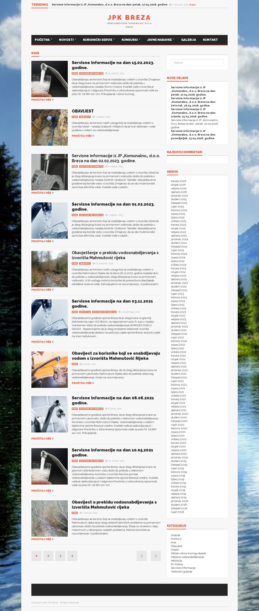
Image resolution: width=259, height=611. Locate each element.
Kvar (35, 53)
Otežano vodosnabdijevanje (187, 556)
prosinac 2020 (179, 413)
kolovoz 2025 (179, 210)
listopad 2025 (179, 202)
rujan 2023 (177, 293)
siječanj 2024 (179, 279)
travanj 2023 (178, 311)
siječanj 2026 (179, 192)
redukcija (85, 312)
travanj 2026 (178, 181)
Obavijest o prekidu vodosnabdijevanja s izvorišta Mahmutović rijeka (114, 505)
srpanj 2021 (178, 388)
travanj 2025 (178, 224)
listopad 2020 (179, 421)
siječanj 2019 (179, 497)
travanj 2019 (178, 486)
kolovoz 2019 (179, 471)
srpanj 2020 (178, 431)
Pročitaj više (41, 99)
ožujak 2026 (178, 184)
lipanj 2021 (177, 391)
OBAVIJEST (83, 111)
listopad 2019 (179, 464)
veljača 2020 (179, 450)
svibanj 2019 (178, 482)
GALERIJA (188, 40)
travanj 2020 (178, 442)
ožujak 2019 (178, 490)
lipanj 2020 (178, 435)
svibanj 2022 (178, 351)
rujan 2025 (177, 206)
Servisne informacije (91, 74)
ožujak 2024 (178, 271)
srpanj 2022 (178, 344)
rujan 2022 (177, 337)
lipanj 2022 (177, 348)
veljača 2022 (178, 362)
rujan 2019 (177, 468)
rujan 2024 (177, 250)
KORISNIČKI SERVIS (98, 40)
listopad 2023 (179, 290)
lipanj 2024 (178, 261)
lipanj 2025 (177, 217)
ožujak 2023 (178, 315)
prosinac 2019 (179, 457)
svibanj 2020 (179, 439)
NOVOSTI (66, 40)
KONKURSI (130, 40)
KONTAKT (210, 40)
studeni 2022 (179, 330)
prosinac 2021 (179, 370)
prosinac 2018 (179, 501)
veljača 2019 (178, 493)
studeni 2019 (179, 461)
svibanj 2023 (178, 308)
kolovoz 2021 (179, 384)
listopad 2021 (179, 377)
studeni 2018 (179, 504)
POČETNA (42, 40)
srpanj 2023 (178, 301)
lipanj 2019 (177, 479)
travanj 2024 (178, 268)
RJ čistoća (177, 564)
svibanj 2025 (178, 221)
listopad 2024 (179, 246)
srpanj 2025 (178, 213)
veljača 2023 (178, 319)
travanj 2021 (178, 399)
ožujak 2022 (178, 359)
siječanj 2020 (179, 453)
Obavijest (85, 117)
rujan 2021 (177, 381)
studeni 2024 (179, 242)
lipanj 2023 (177, 304)
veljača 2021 (178, 406)
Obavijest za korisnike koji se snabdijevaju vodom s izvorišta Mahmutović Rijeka (116, 356)
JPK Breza (129, 17)
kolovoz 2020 (179, 428)
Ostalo (175, 549)
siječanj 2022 (179, 366)
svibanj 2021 (178, 395)
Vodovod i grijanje (181, 571)
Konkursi (176, 538)
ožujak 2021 (178, 402)
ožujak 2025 (178, 228)
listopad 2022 (179, 333)
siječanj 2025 (179, 235)
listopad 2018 (179, 508)
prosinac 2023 (179, 282)
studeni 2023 (179, 286)
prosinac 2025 (179, 195)
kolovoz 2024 (179, 253)
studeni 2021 (178, 373)
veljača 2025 (178, 231)
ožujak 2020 (178, 446)
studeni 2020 (179, 417)
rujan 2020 (177, 424)
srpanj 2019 (178, 475)
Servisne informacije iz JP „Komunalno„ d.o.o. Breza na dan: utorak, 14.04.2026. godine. (195, 124)
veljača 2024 (178, 275)
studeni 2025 (179, 199)
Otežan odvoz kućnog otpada (188, 553)
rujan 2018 (177, 511)
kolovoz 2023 (179, 297)
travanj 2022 (178, 355)
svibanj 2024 (178, 264)
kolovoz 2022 (179, 341)
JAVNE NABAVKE (159, 40)
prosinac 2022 (179, 326)
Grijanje (175, 535)
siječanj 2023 (179, 322)
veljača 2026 (179, 188)
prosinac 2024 (179, 239)
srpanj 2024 (178, 257)
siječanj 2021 (178, 410)
